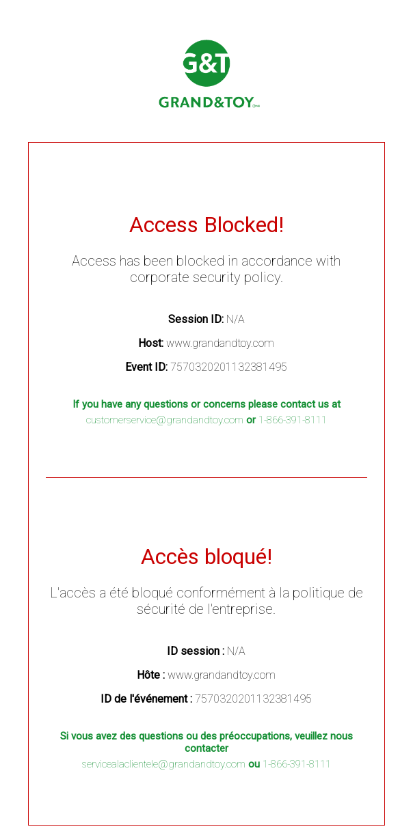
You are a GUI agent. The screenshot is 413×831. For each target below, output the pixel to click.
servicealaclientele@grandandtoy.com (163, 764)
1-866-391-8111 (292, 420)
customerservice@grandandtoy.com (164, 420)
